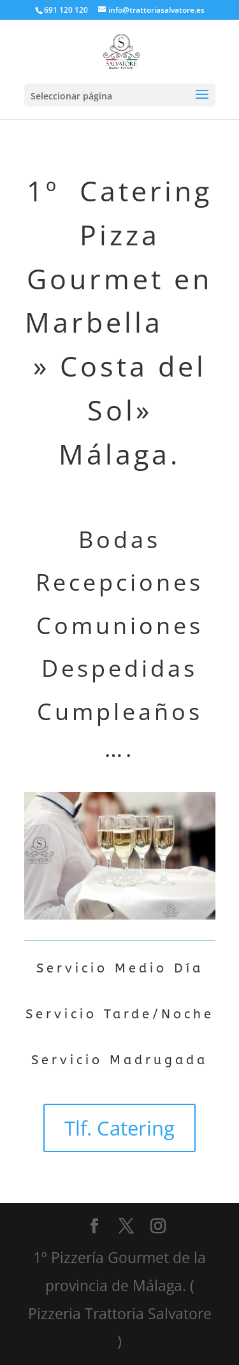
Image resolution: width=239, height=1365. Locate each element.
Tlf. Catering (119, 1128)
